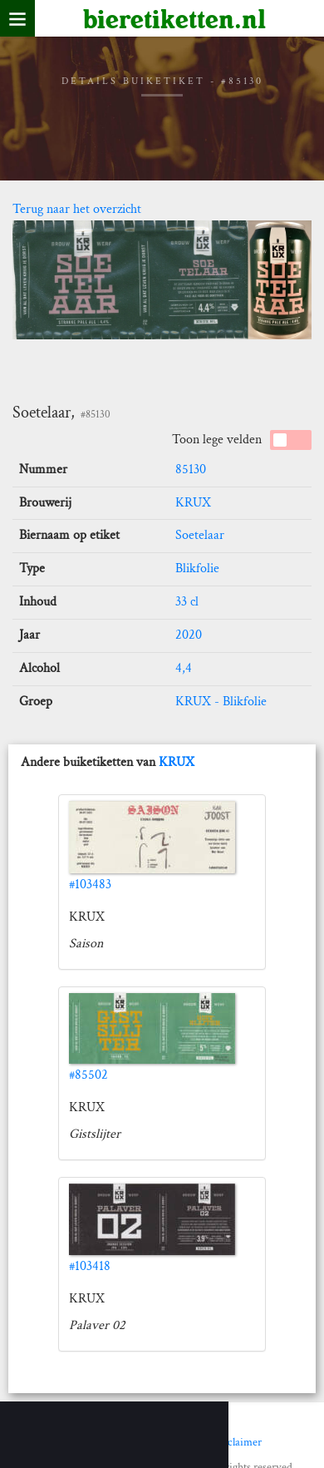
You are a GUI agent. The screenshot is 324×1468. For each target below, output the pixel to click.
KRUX (193, 503)
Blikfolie (197, 568)
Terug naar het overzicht (76, 209)
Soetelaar (199, 535)
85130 (190, 469)
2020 (188, 635)
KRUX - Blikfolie (221, 701)
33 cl (187, 601)
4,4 (183, 668)
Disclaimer (237, 1442)
